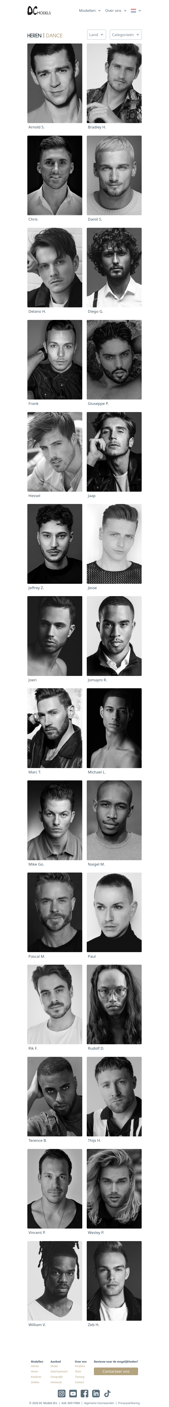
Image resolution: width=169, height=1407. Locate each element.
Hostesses (56, 1382)
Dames (35, 1366)
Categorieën (123, 34)
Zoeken (35, 1382)
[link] (136, 10)
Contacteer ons (116, 1371)
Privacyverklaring (129, 1403)
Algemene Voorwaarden (99, 1403)
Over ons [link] (113, 10)
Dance (54, 34)
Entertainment (59, 1371)
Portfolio (80, 1366)
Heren (34, 1371)
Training (79, 1377)
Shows (54, 1366)
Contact (79, 1382)
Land (93, 34)
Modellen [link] (87, 10)
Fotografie (57, 1377)
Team (78, 1371)
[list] (90, 9)
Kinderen (36, 1377)
